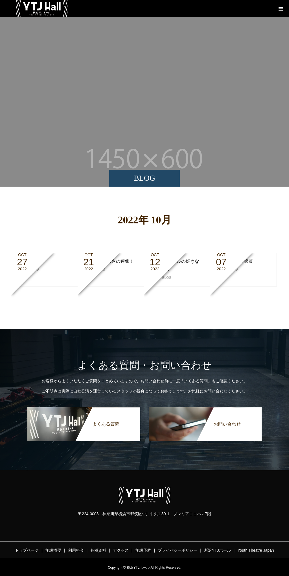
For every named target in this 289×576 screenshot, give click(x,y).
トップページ (27, 550)
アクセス (121, 550)
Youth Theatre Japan (255, 550)
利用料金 (76, 550)
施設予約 (143, 550)
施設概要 (53, 550)
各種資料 (98, 550)
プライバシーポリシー (177, 550)
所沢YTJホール (217, 550)
